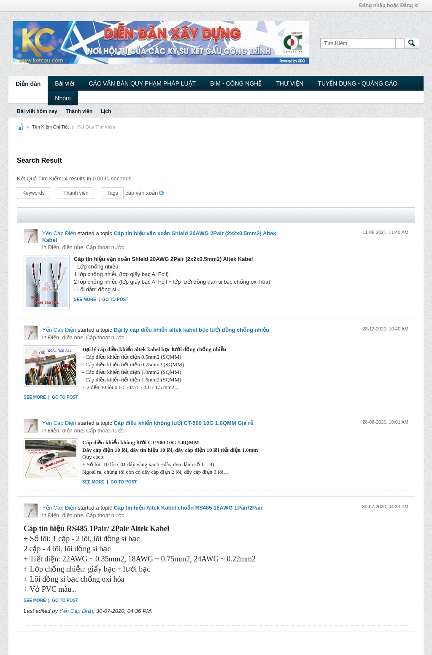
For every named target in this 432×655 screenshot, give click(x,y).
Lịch (106, 111)
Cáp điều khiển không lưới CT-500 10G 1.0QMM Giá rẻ (183, 423)
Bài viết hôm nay (37, 111)
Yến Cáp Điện (59, 233)
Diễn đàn (28, 84)
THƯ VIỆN (289, 83)
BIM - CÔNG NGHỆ (236, 83)
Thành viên (79, 111)
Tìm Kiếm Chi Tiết (50, 126)
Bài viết (64, 83)
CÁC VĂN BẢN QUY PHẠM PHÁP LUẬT (142, 83)
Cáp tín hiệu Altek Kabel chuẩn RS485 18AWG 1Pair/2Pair (187, 508)
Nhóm (62, 98)
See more (85, 299)
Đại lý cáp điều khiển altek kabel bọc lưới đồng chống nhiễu (191, 330)
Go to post (115, 299)
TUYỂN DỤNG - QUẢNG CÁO (357, 83)
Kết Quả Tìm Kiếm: (40, 178)
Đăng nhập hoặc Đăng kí (388, 5)
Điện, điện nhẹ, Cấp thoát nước (86, 247)
